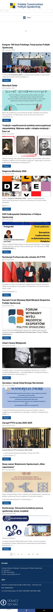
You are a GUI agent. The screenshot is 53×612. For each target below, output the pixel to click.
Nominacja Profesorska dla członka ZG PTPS (23, 257)
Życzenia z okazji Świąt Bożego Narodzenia (22, 383)
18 (37, 554)
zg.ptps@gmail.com (13, 574)
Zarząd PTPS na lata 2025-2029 (17, 423)
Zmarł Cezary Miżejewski (14, 343)
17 (33, 554)
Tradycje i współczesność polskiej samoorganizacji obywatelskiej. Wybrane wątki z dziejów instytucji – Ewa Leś (26, 128)
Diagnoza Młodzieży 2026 (14, 171)
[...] (27, 77)
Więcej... (6, 80)
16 (29, 554)
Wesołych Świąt (9, 85)
